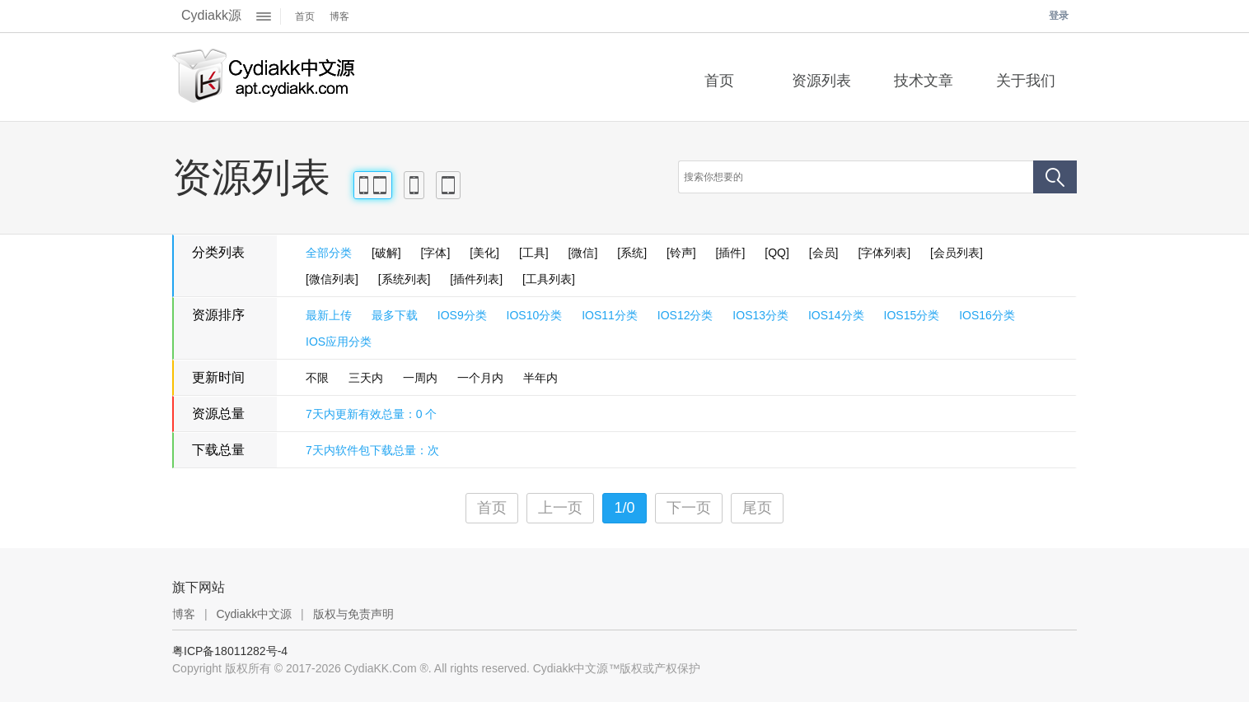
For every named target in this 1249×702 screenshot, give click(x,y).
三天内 (366, 377)
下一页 (689, 508)
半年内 (540, 377)
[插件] (731, 252)
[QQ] (777, 252)
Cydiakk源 (211, 15)
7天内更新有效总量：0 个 (371, 414)
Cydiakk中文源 (254, 614)
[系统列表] (404, 279)
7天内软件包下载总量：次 (372, 450)
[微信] (583, 252)
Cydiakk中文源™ (264, 77)
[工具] (534, 252)
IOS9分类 (462, 315)
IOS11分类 (610, 315)
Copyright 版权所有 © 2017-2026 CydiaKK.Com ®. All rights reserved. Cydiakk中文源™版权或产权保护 (436, 668)
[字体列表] (884, 252)
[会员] (824, 252)
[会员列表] (956, 252)
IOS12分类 (685, 315)
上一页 (560, 508)
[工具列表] (548, 279)
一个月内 (480, 377)
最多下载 (395, 315)
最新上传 (329, 315)
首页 (305, 16)
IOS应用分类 (339, 341)
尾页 (757, 508)
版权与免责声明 (353, 614)
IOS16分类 (987, 315)
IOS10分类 (535, 315)
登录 (1059, 15)
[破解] (386, 252)
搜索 (1055, 176)
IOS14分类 (836, 315)
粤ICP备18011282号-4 (230, 651)
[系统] (632, 252)
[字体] (436, 252)
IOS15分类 (912, 315)
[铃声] (681, 252)
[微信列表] (332, 279)
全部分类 (329, 252)
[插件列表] (476, 279)
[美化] (484, 252)
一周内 (420, 377)
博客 (339, 16)
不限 (317, 377)
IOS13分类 (760, 315)
